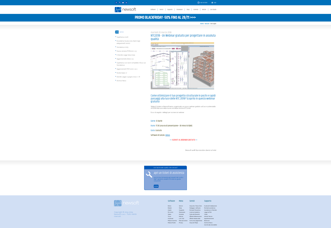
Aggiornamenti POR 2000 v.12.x (127, 69)
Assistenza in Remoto (210, 210)
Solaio (169, 214)
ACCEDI (156, 186)
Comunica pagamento (195, 220)
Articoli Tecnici (208, 216)
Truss (169, 216)
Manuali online (183, 220)
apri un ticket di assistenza (169, 173)
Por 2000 (170, 212)
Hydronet (170, 218)
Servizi (181, 206)
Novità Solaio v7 (122, 73)
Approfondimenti (209, 218)
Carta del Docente (194, 214)
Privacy (181, 222)
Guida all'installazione (210, 206)
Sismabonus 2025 (122, 47)
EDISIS (167, 135)
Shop (180, 208)
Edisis (169, 206)
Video (205, 214)
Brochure (206, 220)
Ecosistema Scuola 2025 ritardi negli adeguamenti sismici (128, 42)
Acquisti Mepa (193, 222)
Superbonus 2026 (122, 37)
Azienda (181, 214)
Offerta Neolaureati (194, 218)
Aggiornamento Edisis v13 (125, 59)
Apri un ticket (202, 2)
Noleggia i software (194, 208)
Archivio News (121, 81)
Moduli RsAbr (172, 222)
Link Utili (181, 218)
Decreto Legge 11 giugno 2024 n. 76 (128, 77)
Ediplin (170, 208)
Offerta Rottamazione (195, 216)
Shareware (182, 212)
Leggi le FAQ (207, 212)
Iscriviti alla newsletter (210, 225)
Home (202, 23)
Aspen (170, 210)
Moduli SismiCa (172, 220)
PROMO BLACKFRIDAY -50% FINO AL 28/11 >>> (165, 18)
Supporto (181, 210)
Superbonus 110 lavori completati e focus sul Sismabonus (131, 64)
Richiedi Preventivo (194, 210)
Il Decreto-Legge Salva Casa (126, 55)
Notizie (207, 23)
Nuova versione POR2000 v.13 (127, 51)
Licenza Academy (194, 212)
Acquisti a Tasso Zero (195, 206)
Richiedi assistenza (209, 208)
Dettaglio (213, 23)
